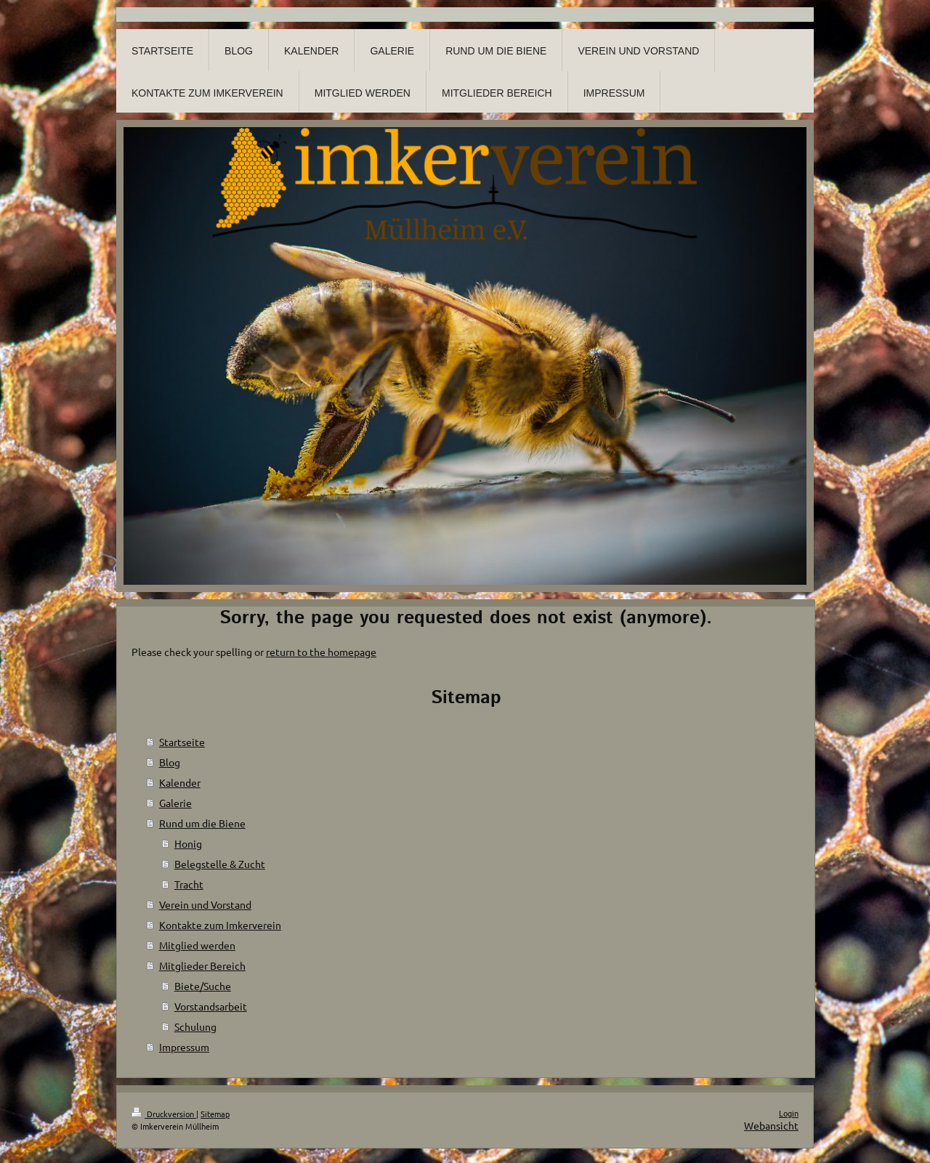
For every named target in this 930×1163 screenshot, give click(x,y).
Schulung (195, 1026)
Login (788, 1113)
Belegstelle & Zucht (219, 863)
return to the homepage (321, 651)
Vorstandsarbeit (210, 1006)
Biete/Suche (202, 985)
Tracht (188, 884)
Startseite (182, 741)
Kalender (180, 782)
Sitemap (215, 1113)
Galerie (175, 802)
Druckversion (164, 1113)
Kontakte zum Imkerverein (220, 924)
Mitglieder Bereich (202, 965)
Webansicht (771, 1125)
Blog (169, 762)
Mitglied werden (197, 945)
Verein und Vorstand (205, 904)
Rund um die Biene (202, 823)
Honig (188, 843)
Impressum (184, 1046)
